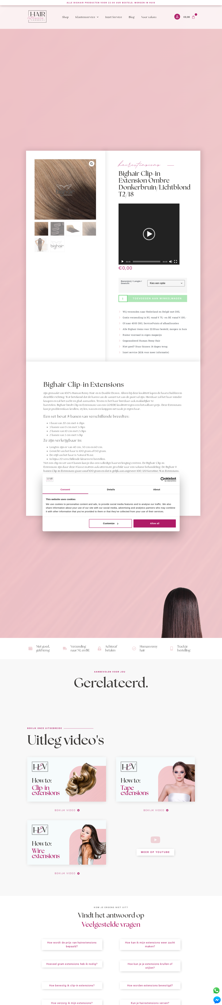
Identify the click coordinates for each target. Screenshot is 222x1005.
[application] (149, 234)
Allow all (154, 523)
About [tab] (156, 489)
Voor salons (149, 17)
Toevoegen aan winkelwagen (157, 298)
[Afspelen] (122, 261)
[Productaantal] (123, 298)
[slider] (146, 261)
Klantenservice (86, 17)
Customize (110, 523)
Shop (65, 17)
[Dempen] (170, 261)
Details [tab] (111, 489)
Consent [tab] (65, 489)
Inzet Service (113, 17)
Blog (132, 17)
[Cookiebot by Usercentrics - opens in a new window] (162, 479)
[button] (91, 163)
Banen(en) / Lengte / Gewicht (131, 282)
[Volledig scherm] (175, 261)
